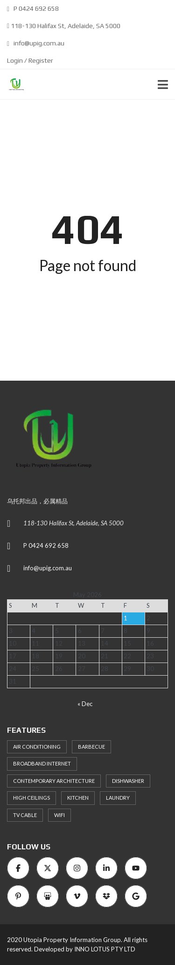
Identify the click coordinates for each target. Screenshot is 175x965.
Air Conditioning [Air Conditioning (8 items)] (37, 747)
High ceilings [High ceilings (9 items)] (31, 798)
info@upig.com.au (35, 43)
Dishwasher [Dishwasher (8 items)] (128, 781)
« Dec (84, 703)
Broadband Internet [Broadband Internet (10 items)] (42, 763)
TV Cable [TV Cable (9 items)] (25, 815)
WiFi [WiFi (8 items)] (59, 815)
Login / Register (30, 60)
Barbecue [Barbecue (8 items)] (91, 747)
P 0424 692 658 (33, 8)
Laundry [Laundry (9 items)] (118, 798)
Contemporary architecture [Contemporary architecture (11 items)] (54, 781)
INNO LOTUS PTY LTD (104, 949)
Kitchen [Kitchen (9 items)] (78, 798)
